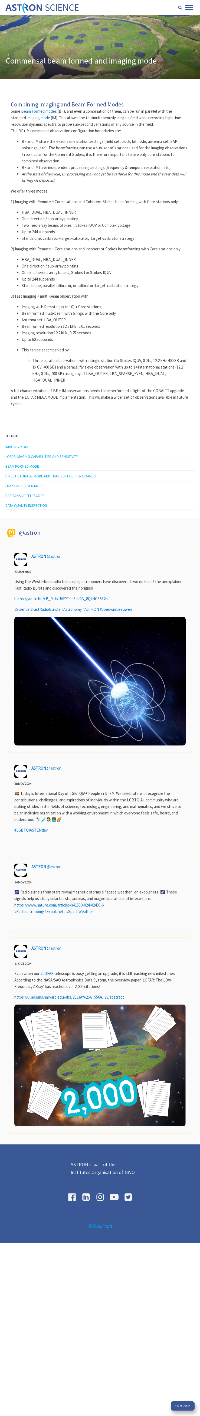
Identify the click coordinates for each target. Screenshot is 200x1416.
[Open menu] (189, 7)
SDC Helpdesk (182, 1406)
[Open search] (180, 7)
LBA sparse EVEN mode (24, 485)
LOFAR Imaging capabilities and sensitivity (41, 456)
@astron (54, 556)
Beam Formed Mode (22, 466)
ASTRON (38, 556)
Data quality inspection (26, 505)
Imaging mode (17, 446)
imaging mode (38, 117)
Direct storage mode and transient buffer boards (50, 476)
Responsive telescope (25, 495)
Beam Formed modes (39, 111)
